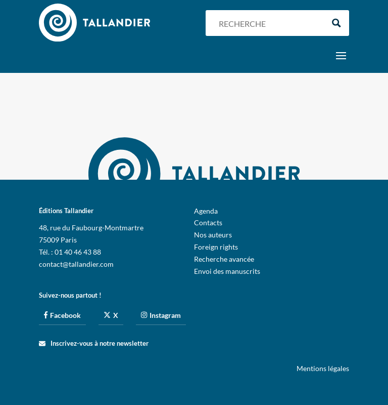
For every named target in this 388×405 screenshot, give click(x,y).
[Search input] (269, 23)
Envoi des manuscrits (227, 271)
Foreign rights (216, 246)
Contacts (208, 222)
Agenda (206, 211)
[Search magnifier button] (336, 23)
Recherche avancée (224, 259)
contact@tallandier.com (76, 264)
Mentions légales (323, 368)
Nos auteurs (213, 234)
